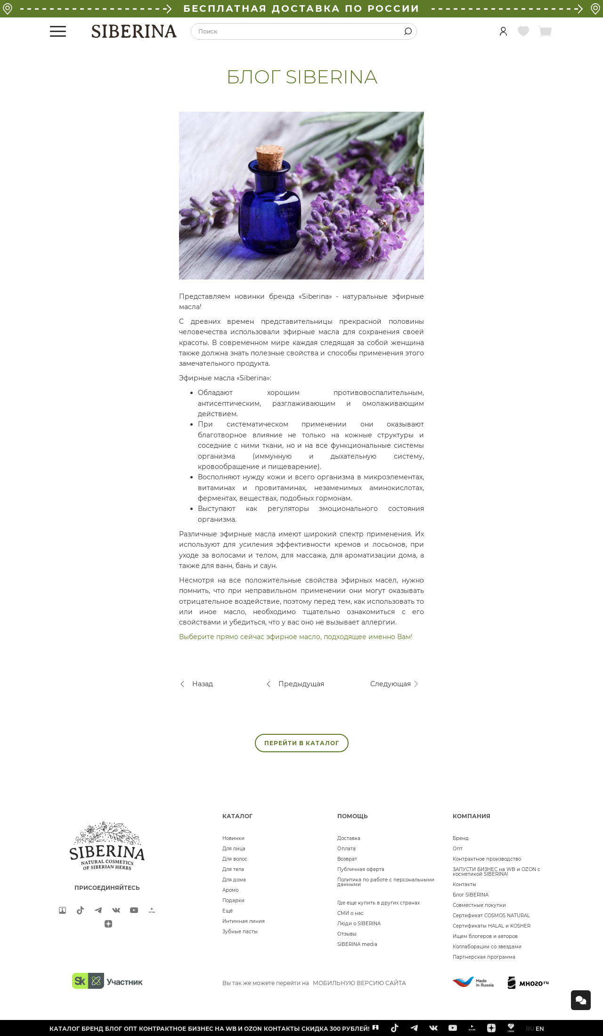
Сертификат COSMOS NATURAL (491, 916)
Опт (458, 849)
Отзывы (347, 934)
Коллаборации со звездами (487, 947)
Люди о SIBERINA (359, 924)
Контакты (464, 884)
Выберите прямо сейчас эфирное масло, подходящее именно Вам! (296, 637)
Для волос (234, 859)
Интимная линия (243, 921)
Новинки (233, 838)
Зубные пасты (240, 932)
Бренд (461, 838)
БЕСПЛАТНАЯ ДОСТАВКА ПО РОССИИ (301, 8)
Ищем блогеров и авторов (485, 936)
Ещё (227, 911)
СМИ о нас (350, 913)
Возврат (347, 859)
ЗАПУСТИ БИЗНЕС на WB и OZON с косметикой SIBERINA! (496, 871)
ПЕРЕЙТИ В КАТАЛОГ (301, 743)
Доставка (348, 838)
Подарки (233, 900)
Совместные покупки (479, 905)
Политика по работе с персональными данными (385, 882)
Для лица (233, 849)
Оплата (346, 849)
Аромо (230, 890)
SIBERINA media (357, 944)
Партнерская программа (484, 957)
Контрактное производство (487, 859)
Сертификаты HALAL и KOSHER (491, 926)
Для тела (233, 869)
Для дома (234, 880)
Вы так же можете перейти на (314, 983)
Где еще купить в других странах (378, 903)
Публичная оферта (360, 869)
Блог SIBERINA (471, 895)
